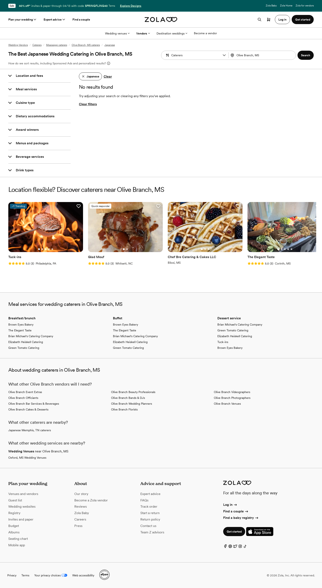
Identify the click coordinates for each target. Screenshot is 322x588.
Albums (14, 532)
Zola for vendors (305, 5)
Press (78, 526)
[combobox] (262, 55)
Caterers (37, 45)
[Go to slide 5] (52, 249)
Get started (234, 531)
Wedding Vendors (18, 45)
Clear (108, 76)
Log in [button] (282, 19)
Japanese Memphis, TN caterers (29, 430)
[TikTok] (245, 547)
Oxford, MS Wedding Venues (27, 457)
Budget (13, 526)
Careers (80, 519)
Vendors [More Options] (143, 33)
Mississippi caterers (56, 45)
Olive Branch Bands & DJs (128, 397)
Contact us (148, 526)
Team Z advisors (152, 532)
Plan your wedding (22, 19)
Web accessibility (83, 575)
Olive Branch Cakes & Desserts (28, 409)
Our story (81, 494)
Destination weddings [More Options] (172, 33)
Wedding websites (22, 506)
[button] (224, 55)
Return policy (150, 519)
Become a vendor (205, 33)
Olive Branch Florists (124, 409)
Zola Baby (271, 5)
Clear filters (88, 104)
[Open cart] (268, 19)
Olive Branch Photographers (232, 397)
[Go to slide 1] (39, 249)
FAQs (144, 500)
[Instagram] (240, 547)
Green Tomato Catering (23, 347)
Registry (14, 513)
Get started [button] (302, 19)
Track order (148, 506)
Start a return (150, 513)
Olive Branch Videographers (232, 392)
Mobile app (16, 545)
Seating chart (18, 539)
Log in (230, 505)
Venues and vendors (23, 494)
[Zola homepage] (161, 19)
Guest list (15, 500)
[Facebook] (225, 547)
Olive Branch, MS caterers (86, 45)
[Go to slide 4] (49, 249)
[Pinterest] (230, 547)
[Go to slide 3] (45, 249)
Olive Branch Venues (227, 403)
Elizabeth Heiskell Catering (25, 342)
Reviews (80, 506)
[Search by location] (261, 55)
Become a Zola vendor (91, 500)
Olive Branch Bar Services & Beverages (33, 403)
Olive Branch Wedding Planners (131, 403)
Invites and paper (20, 519)
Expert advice (55, 19)
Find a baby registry (241, 518)
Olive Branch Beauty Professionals (133, 392)
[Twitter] (235, 547)
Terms (112, 5)
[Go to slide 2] (42, 249)
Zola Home (286, 5)
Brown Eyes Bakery (20, 324)
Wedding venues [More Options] (117, 33)
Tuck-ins (222, 342)
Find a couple (81, 19)
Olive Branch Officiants (23, 397)
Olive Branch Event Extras (25, 392)
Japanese (109, 45)
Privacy (11, 575)
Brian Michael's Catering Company (30, 336)
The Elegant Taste (20, 330)
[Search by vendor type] (195, 55)
